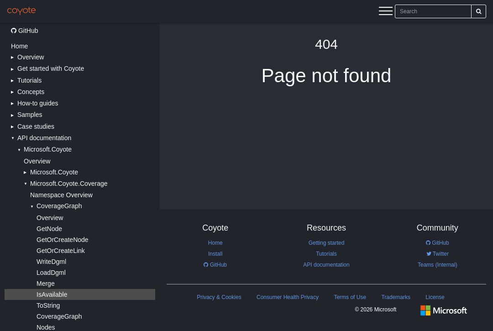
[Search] (478, 11)
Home (19, 46)
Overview (37, 161)
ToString (48, 305)
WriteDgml (51, 261)
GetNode (49, 228)
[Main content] (326, 177)
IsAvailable (52, 294)
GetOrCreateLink (61, 250)
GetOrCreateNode (63, 239)
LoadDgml (51, 272)
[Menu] (386, 12)
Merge (46, 283)
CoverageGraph (59, 316)
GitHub (24, 30)
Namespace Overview (61, 195)
